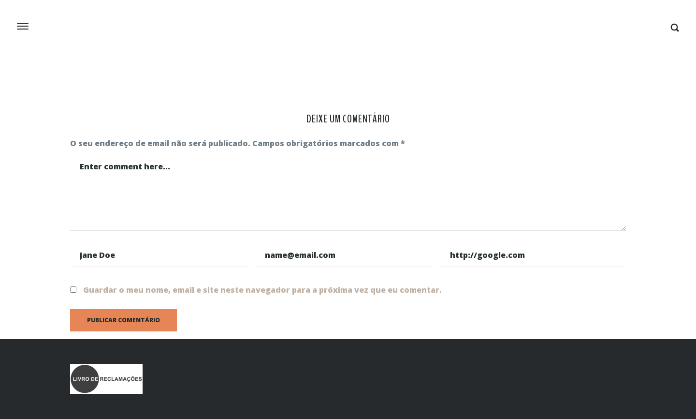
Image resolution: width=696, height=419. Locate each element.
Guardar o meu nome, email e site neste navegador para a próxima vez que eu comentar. (262, 289)
